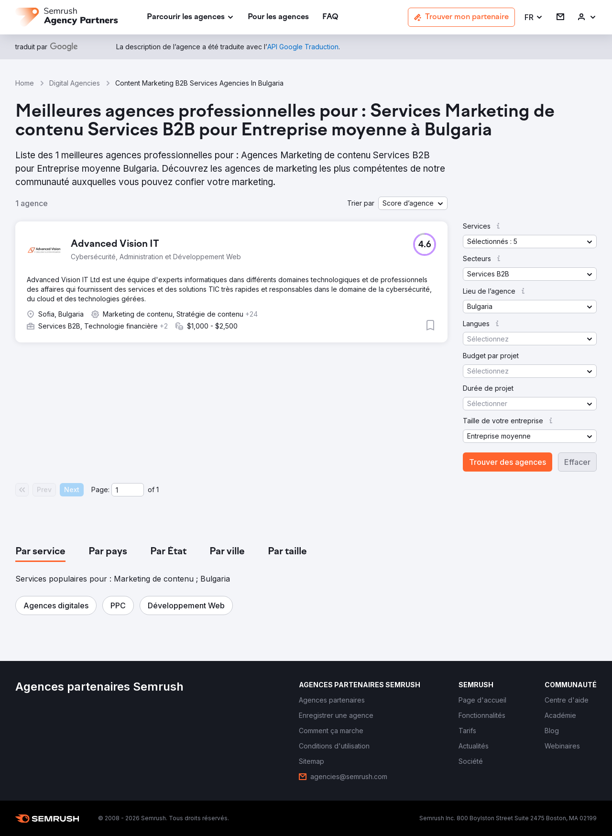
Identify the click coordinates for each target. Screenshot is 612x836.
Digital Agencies (74, 83)
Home (24, 83)
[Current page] (127, 490)
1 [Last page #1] (157, 489)
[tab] (40, 551)
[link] (278, 17)
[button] (534, 17)
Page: (100, 489)
